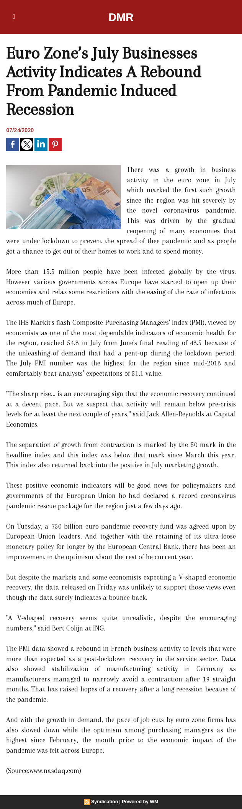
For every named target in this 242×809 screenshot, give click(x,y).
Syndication (105, 801)
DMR (121, 17)
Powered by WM (139, 801)
